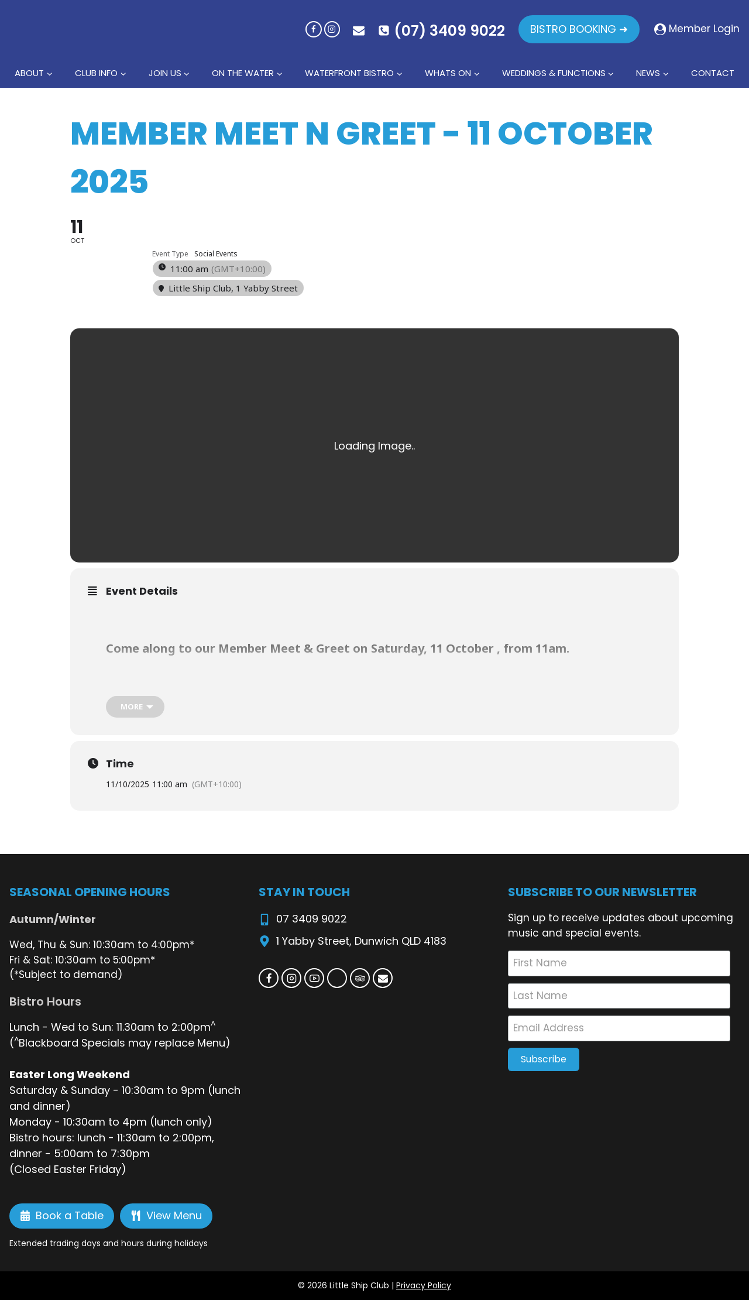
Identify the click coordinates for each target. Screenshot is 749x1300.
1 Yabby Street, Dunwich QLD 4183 (361, 941)
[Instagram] (332, 29)
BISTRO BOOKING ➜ (579, 29)
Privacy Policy (423, 1285)
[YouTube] (314, 978)
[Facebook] (313, 29)
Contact (712, 73)
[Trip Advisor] (360, 978)
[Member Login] (697, 29)
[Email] (383, 978)
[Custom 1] (337, 978)
